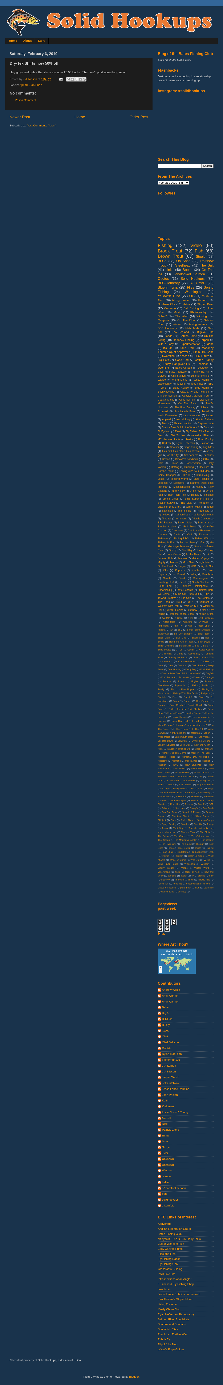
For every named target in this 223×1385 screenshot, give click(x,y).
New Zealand (180, 332)
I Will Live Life (166, 1274)
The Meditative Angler (185, 840)
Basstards (203, 522)
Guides (162, 375)
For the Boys (187, 542)
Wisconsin (190, 864)
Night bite (204, 562)
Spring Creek (170, 498)
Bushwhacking (166, 391)
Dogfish (210, 673)
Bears (165, 423)
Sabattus (166, 808)
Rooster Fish (197, 800)
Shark (182, 578)
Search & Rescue (191, 812)
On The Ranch (188, 403)
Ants (190, 625)
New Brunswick (193, 764)
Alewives (203, 621)
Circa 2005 (208, 657)
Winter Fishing (175, 609)
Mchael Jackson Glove (174, 753)
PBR (193, 566)
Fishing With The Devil (185, 693)
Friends (187, 701)
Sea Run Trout (169, 812)
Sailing (193, 574)
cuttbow (192, 609)
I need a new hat (201, 721)
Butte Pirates (164, 649)
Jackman (195, 733)
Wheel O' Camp (178, 860)
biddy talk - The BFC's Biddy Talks (179, 1238)
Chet (165, 1036)
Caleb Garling (206, 649)
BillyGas (167, 1019)
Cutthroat (182, 665)
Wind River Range (168, 864)
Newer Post (19, 117)
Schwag (204, 407)
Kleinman (168, 1106)
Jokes (161, 478)
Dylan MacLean (172, 1053)
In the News (193, 554)
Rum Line (175, 804)
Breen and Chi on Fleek (181, 641)
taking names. (181, 300)
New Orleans (197, 768)
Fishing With (202, 538)
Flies (190, 287)
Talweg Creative (167, 598)
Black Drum (164, 637)
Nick (164, 1123)
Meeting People (166, 757)
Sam (165, 1141)
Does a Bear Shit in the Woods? (180, 427)
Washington (194, 292)
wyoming (163, 367)
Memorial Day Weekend (195, 757)
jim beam (179, 879)
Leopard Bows (165, 741)
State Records (185, 590)
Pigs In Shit (207, 566)
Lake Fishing (201, 478)
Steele (201, 256)
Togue (170, 848)
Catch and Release (199, 530)
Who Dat (194, 860)
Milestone (162, 761)
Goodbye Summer (178, 546)
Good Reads (176, 705)
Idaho (210, 344)
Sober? (162, 316)
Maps (197, 749)
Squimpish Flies (168, 1329)
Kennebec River (200, 435)
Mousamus (164, 403)
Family (161, 689)
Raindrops (181, 796)
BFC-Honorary (169, 283)
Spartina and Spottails (172, 1324)
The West (181, 316)
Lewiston (182, 741)
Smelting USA (166, 582)
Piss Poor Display (184, 407)
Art (171, 629)
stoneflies (209, 887)
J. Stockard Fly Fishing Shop (176, 1284)
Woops (184, 868)
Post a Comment (25, 100)
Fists (175, 697)
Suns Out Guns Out (187, 594)
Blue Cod (181, 637)
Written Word (201, 868)
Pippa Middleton (205, 784)
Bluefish (196, 637)
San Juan (180, 808)
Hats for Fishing (193, 713)
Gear (160, 435)
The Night (203, 502)
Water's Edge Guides (171, 1349)
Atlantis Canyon (201, 518)
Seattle (167, 578)
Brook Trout (170, 251)
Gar (202, 542)
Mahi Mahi (192, 328)
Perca (171, 784)
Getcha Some (188, 336)
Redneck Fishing (183, 340)
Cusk (170, 665)
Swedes (185, 824)
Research (209, 796)
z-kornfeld (168, 1205)
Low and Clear (202, 745)
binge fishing (191, 447)
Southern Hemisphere (194, 586)
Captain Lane (206, 423)
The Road (164, 602)
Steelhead (183, 265)
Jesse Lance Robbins (175, 1089)
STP (211, 804)
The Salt (207, 265)
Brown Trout (170, 256)
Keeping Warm (179, 478)
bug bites (208, 447)
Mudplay (162, 764)
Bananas (208, 455)
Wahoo (162, 379)
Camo (180, 653)
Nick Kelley (178, 490)
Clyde (177, 534)
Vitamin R (167, 856)
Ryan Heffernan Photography (176, 1314)
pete (164, 1193)
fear (204, 609)
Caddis (191, 649)
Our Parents (189, 780)
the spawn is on (192, 415)
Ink (207, 554)
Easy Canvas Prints (170, 1248)
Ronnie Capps (178, 800)
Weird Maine (179, 379)
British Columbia (166, 645)
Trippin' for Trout (168, 1344)
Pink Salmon (185, 784)
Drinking (189, 467)
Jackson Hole (165, 558)
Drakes (196, 677)
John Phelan (170, 1094)
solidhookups (170, 1199)
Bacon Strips (185, 522)
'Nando (166, 1176)
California (167, 653)
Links (169, 270)
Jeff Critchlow (170, 1083)
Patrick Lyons (170, 1129)
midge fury (203, 510)
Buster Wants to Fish (171, 1243)
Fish (199, 251)
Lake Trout (187, 348)
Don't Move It (168, 677)
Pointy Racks (180, 788)
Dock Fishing (207, 669)
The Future (163, 836)
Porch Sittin (197, 788)
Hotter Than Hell (179, 721)
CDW (206, 459)
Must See (188, 562)
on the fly (173, 455)
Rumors (189, 804)
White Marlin (201, 379)
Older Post (139, 117)
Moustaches (191, 761)
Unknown (168, 1158)
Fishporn (205, 693)
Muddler (206, 761)
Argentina (181, 518)
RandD (195, 494)
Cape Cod (182, 359)
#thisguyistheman (204, 514)
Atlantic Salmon (204, 419)
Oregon (182, 566)
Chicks (174, 463)
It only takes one (178, 733)
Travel (205, 411)
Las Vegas (204, 737)
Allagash (166, 518)
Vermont (204, 602)
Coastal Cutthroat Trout (195, 395)
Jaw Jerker (164, 1289)
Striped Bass (205, 304)
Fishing (165, 245)
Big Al (165, 1013)
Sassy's (194, 808)
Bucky (166, 1024)
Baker (165, 1007)
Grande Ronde (195, 705)
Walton (179, 856)
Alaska (210, 415)
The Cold (186, 598)
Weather (174, 447)
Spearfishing (165, 590)
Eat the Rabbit (166, 471)
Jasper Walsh (170, 1077)
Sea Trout (208, 574)
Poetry (189, 439)
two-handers (191, 455)
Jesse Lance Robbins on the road (179, 1294)
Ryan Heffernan (186, 443)
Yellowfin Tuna (169, 296)
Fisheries (163, 538)
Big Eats (163, 359)
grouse (201, 875)
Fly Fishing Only (168, 1263)
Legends (163, 482)
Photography (198, 312)
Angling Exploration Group (174, 1228)
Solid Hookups (193, 278)
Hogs (200, 550)
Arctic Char (204, 625)
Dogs (207, 427)
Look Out (185, 745)
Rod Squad (178, 574)
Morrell (166, 1118)
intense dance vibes (182, 613)
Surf (206, 594)
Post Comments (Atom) (41, 125)
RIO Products (164, 796)
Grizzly (173, 550)
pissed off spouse (167, 887)
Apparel (24, 85)
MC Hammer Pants (169, 439)
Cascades (177, 530)
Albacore (187, 621)
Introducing (202, 475)
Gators (161, 705)
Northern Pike (166, 304)
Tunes (161, 447)
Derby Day (190, 669)
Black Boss (204, 633)
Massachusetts (181, 486)
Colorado (170, 308)
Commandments (186, 661)
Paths (161, 784)
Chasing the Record (178, 657)
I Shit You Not (177, 435)
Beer (160, 371)
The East (186, 502)
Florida (168, 336)
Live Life (205, 399)
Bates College (183, 367)
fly (192, 875)
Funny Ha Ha (200, 371)
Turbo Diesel (198, 852)
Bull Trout (189, 526)
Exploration (180, 685)
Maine (186, 304)
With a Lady (166, 344)
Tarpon (204, 340)
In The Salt (197, 729)
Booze (187, 270)
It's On (168, 348)
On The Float (186, 320)
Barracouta (163, 633)
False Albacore (178, 371)
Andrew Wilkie (171, 989)
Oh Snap (36, 85)
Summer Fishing (200, 375)
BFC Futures (165, 522)
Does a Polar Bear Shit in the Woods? (181, 673)
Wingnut (167, 1170)
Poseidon (202, 363)
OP (200, 776)
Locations (178, 482)
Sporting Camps (205, 820)
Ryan (165, 1135)
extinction (167, 510)
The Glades (180, 836)
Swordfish (168, 355)
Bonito (161, 641)
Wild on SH (191, 605)
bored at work (192, 872)
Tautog (210, 824)
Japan (207, 733)
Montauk (176, 761)
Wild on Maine (194, 506)
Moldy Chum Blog (169, 1309)
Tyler (165, 1153)
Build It (206, 645)
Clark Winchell (171, 1042)
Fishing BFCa (182, 538)
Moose (174, 562)
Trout (179, 602)
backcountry (164, 383)
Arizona (162, 629)
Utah (211, 852)
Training (209, 848)
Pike (165, 570)
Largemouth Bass (184, 737)
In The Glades (180, 729)
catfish (184, 875)
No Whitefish (182, 772)
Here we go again (201, 717)
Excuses (203, 534)
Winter (177, 324)
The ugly (200, 844)
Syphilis (198, 824)
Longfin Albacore (166, 745)
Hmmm (202, 300)
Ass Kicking (183, 419)
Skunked (163, 411)
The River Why (168, 844)
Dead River (198, 665)
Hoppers (162, 721)
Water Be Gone (196, 856)
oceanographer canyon (198, 883)
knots (191, 879)
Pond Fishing (206, 439)
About (27, 40)
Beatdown (203, 367)
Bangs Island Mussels (198, 629)
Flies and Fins (166, 1253)
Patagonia (205, 780)
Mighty (161, 562)
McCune (209, 749)
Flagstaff (188, 697)
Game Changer (167, 475)
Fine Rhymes (188, 689)
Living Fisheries (168, 1304)
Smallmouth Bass (184, 411)
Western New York (168, 605)
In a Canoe (174, 554)
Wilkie (207, 860)
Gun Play (187, 550)
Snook (183, 582)
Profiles (196, 570)
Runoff (201, 804)
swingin (166, 617)
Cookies (205, 661)
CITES (179, 649)
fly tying (181, 383)
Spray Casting (169, 824)
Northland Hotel (186, 776)
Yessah (184, 355)
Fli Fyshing (164, 431)
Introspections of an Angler (174, 1279)
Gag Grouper (203, 701)
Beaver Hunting (183, 423)
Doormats (184, 677)
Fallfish (205, 685)
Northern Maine (166, 776)
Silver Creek (202, 816)
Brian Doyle (204, 641)
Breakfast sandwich (186, 459)
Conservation (193, 463)
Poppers (180, 570)
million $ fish (206, 613)
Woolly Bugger (166, 868)
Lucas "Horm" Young (175, 1112)
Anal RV (178, 625)
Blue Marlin (202, 387)
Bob (207, 637)
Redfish (166, 443)
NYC (175, 764)
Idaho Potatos (165, 725)
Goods (198, 546)
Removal (195, 796)
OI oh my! (195, 490)
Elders (181, 681)
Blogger (134, 1376)
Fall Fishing (191, 308)
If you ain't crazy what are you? (192, 725)
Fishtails (162, 697)
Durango (209, 677)
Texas (165, 828)
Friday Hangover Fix (176, 363)
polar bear (185, 887)
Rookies (209, 494)
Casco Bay (194, 653)
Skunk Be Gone (203, 351)
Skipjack (162, 820)
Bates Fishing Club (170, 1233)
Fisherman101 (171, 1059)
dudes (210, 506)
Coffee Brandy (204, 359)
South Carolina (200, 582)
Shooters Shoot (180, 816)
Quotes (163, 278)
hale (211, 875)
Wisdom (205, 864)
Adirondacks (169, 621)
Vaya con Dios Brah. (169, 506)
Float (178, 431)
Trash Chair (167, 852)
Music (177, 312)
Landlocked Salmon (189, 274)
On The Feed (165, 566)
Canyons (163, 320)
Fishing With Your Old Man (194, 471)
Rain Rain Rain (177, 494)
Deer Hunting (174, 669)
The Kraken (164, 840)
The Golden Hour (200, 836)
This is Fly (164, 1339)
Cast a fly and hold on (194, 391)
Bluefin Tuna (168, 287)
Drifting (175, 467)
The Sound (186, 844)
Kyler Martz (164, 737)
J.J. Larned (169, 1065)
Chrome (162, 534)
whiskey (182, 891)
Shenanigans (200, 578)
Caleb (165, 1030)
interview (165, 879)
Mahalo (182, 558)
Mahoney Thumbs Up (178, 749)
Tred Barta (182, 852)
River (164, 800)
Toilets (198, 848)
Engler (194, 681)
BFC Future (201, 355)
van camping (167, 891)
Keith (165, 1100)
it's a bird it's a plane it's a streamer (182, 451)
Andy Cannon (170, 995)
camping (172, 875)
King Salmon (178, 375)
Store (41, 40)
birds (177, 872)
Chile (195, 657)
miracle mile (204, 879)
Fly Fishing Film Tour (198, 431)
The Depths (203, 598)
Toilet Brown (184, 848)
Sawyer (166, 1147)
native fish (163, 883)
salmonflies (181, 514)
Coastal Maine (166, 399)
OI (191, 296)
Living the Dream (201, 741)
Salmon (204, 443)
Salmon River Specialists (173, 1319)
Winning (201, 316)
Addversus (164, 1223)
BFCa (162, 261)
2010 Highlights (206, 618)
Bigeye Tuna (205, 332)
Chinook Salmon (167, 395)
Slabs (173, 820)
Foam (176, 701)
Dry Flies (204, 467)
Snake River (187, 820)
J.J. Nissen (169, 1071)
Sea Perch (208, 808)
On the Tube (172, 780)
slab (197, 887)
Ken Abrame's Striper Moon (175, 1299)
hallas (165, 1182)
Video (196, 245)
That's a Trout (188, 832)
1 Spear (179, 618)
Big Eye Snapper (183, 633)
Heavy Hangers (180, 717)
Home (13, 40)
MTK (160, 749)
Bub (197, 645)
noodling (177, 883)
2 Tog (190, 618)
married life (184, 510)
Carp (160, 463)
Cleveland (167, 661)
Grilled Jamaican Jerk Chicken (185, 709)
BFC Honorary (167, 328)
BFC (180, 629)
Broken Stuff (184, 645)
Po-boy (165, 788)
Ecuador (167, 681)
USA (190, 602)
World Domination (168, 415)
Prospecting (204, 792)
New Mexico (180, 768)
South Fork (165, 586)
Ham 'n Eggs (174, 713)
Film (173, 689)
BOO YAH (198, 283)
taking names (198, 324)
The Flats (205, 832)
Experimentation (190, 344)
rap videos (164, 514)
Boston (166, 459)
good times (197, 383)
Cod (189, 534)
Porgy (211, 788)
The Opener (207, 840)
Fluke (201, 697)
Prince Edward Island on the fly (177, 792)
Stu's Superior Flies (197, 498)
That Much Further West (173, 1334)
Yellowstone (164, 872)
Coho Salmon (187, 399)
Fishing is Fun (166, 542)
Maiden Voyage (201, 558)
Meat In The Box (200, 753)
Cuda (160, 665)
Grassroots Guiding (170, 1269)
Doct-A (166, 1048)
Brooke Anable (167, 526)
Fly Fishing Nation (169, 1258)
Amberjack (163, 625)
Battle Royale (181, 387)
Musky (199, 486)
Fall (194, 685)
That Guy (178, 828)
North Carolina (202, 772)
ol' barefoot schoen (174, 1188)
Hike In (186, 475)
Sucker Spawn (166, 502)
